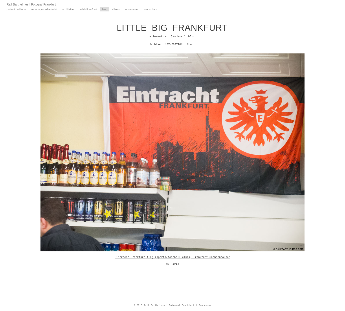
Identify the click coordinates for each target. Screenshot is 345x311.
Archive (154, 44)
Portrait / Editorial (16, 9)
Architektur (68, 9)
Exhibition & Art (88, 9)
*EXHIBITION (173, 44)
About (191, 44)
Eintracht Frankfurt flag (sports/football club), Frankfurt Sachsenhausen (172, 257)
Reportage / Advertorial (44, 9)
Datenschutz (150, 9)
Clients (116, 9)
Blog (104, 9)
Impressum (131, 9)
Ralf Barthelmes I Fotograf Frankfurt (31, 4)
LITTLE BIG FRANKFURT (172, 28)
